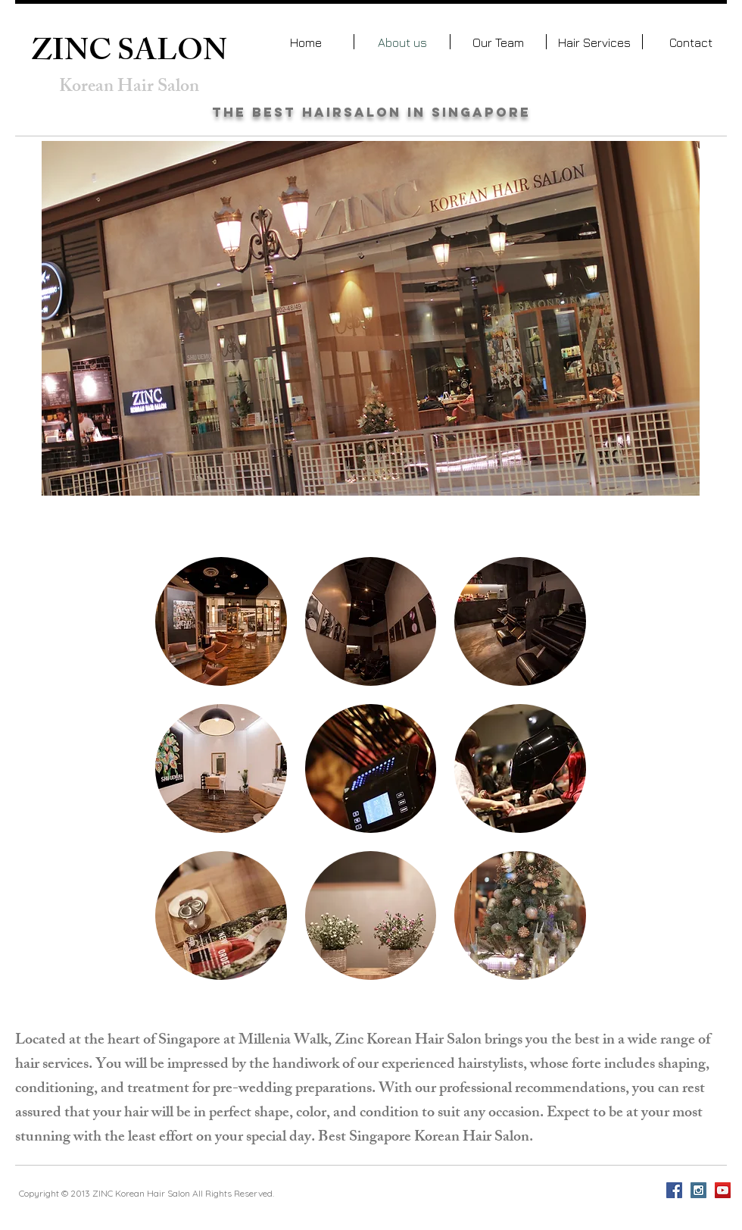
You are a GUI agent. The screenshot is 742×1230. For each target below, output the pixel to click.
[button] (221, 621)
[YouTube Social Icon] (723, 1190)
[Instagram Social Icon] (698, 1190)
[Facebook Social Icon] (674, 1190)
